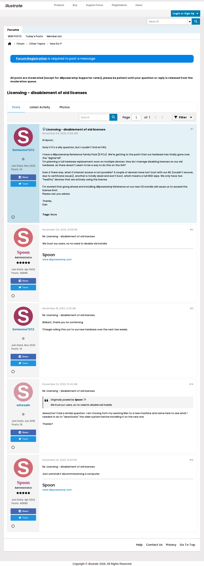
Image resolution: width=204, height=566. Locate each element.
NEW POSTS (15, 36)
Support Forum (94, 5)
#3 (191, 308)
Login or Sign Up (185, 13)
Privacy (171, 545)
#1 (191, 129)
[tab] (16, 107)
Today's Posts (34, 36)
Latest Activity (40, 107)
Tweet (23, 183)
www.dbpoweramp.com (57, 259)
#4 (191, 384)
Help (139, 545)
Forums (13, 30)
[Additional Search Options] (189, 21)
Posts (16, 107)
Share (23, 177)
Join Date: (17, 165)
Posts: (15, 169)
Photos (65, 107)
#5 (191, 460)
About (138, 5)
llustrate (13, 6)
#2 (191, 229)
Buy (75, 5)
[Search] (169, 21)
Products (59, 5)
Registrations (119, 5)
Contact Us (154, 545)
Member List (54, 36)
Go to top (187, 545)
